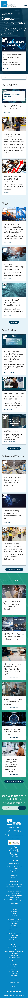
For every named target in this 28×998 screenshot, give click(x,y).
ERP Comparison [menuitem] (14, 868)
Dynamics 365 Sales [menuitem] (14, 897)
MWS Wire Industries (12, 431)
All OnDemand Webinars (14, 569)
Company (10, 838)
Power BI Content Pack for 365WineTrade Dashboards (13, 179)
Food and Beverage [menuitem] (14, 971)
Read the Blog (7, 242)
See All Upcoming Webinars (14, 781)
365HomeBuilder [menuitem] (14, 927)
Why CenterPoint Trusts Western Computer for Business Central (14, 396)
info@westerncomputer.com (14, 835)
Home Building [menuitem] (14, 978)
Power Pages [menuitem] (14, 915)
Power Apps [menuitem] (14, 909)
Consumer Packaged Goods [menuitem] (14, 967)
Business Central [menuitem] (14, 921)
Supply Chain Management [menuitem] (14, 933)
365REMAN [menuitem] (14, 925)
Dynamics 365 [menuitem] (14, 881)
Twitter (14, 991)
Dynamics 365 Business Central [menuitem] (14, 884)
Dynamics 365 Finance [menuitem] (14, 893)
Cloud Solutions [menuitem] (14, 953)
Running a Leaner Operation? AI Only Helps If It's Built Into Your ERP (14, 266)
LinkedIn (11, 991)
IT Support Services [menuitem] (14, 960)
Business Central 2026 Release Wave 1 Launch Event (13, 57)
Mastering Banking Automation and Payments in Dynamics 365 (13, 514)
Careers (16, 838)
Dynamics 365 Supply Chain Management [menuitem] (14, 900)
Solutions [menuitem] (14, 861)
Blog (8, 991)
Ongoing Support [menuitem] (14, 955)
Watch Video (7, 112)
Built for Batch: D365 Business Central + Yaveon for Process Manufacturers (12, 481)
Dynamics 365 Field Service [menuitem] (14, 891)
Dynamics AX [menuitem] (14, 873)
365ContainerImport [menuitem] (14, 930)
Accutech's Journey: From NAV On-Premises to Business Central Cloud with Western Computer (13, 356)
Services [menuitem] (14, 944)
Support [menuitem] (14, 987)
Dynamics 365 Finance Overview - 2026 (13, 107)
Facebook (17, 991)
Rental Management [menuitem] (14, 980)
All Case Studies (14, 448)
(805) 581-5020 (14, 827)
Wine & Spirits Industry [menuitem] (14, 982)
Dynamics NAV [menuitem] (14, 875)
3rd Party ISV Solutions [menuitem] (14, 871)
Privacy (22, 995)
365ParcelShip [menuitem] (14, 937)
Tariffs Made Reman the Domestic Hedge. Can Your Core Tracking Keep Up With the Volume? (14, 228)
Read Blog (6, 68)
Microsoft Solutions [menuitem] (14, 863)
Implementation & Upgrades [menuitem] (14, 946)
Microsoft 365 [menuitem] (14, 877)
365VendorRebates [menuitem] (14, 939)
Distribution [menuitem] (14, 969)
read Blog (6, 192)
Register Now (14, 612)
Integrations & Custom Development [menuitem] (14, 951)
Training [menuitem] (14, 949)
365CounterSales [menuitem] (14, 935)
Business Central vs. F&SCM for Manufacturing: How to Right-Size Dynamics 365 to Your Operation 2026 (14, 139)
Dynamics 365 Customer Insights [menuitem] (14, 886)
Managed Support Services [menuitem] (14, 957)
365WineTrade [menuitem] (14, 923)
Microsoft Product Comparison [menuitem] (14, 866)
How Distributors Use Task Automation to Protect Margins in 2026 (14, 302)
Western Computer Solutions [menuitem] (14, 919)
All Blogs (14, 322)
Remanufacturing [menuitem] (14, 975)
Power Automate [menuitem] (14, 911)
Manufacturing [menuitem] (14, 973)
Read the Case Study (9, 372)
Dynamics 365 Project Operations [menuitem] (14, 895)
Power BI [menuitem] (14, 913)
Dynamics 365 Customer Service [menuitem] (14, 889)
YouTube (20, 991)
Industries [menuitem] (14, 964)
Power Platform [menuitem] (14, 903)
